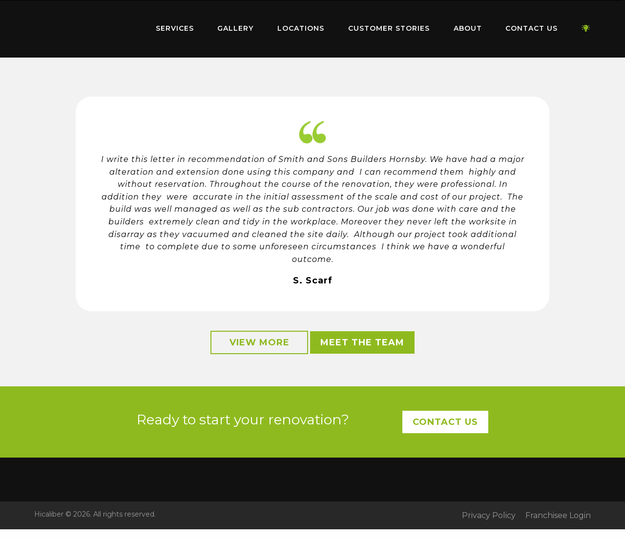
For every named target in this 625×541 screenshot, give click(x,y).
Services (175, 28)
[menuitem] (83, 29)
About (468, 28)
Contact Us (531, 28)
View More (259, 342)
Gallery (235, 28)
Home (83, 26)
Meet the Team (362, 342)
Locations (300, 28)
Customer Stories (389, 28)
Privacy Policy (489, 516)
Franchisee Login (558, 516)
